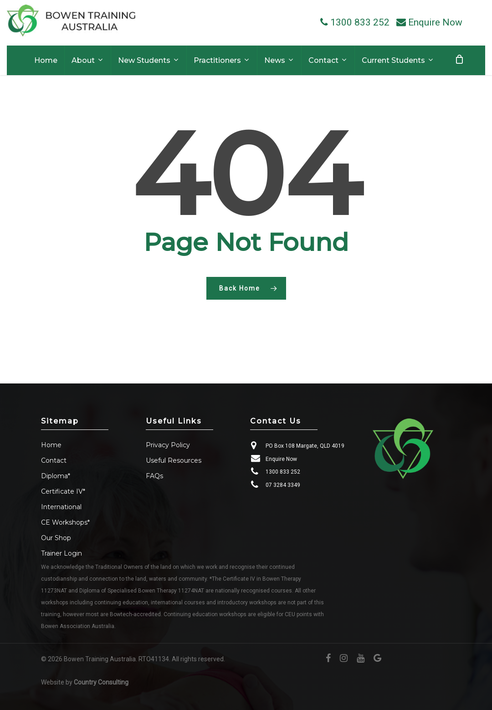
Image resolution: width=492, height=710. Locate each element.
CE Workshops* (65, 522)
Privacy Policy (168, 445)
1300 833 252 (283, 472)
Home (51, 445)
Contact (54, 460)
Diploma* (55, 476)
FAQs (154, 476)
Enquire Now (281, 459)
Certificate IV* (63, 491)
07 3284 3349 (283, 485)
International (61, 507)
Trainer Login (61, 553)
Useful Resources (173, 460)
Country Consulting (101, 682)
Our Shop (56, 538)
